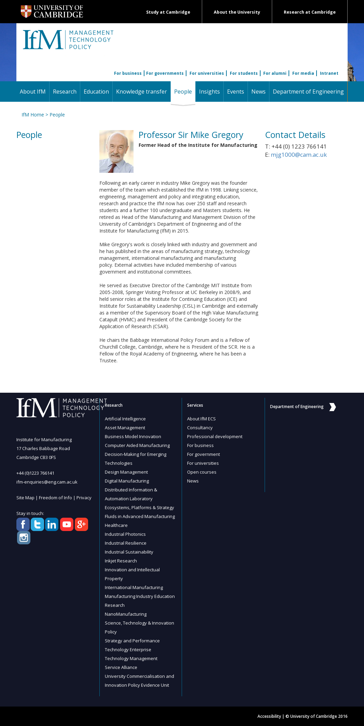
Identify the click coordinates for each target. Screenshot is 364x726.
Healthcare (116, 525)
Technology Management (131, 658)
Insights (209, 91)
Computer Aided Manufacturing (137, 445)
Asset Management (125, 427)
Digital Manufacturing (127, 481)
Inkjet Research (121, 561)
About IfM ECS (201, 419)
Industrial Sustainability (129, 552)
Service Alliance (121, 667)
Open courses (201, 472)
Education (96, 91)
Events (235, 91)
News (258, 91)
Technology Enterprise (128, 649)
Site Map (25, 497)
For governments (165, 73)
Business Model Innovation (133, 436)
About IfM (33, 91)
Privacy (84, 497)
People (184, 91)
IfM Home (33, 114)
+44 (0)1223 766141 (35, 473)
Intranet (329, 73)
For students (244, 73)
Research (64, 91)
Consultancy (200, 427)
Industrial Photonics (125, 534)
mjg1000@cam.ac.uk (299, 154)
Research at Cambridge (310, 12)
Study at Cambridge (168, 12)
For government (203, 454)
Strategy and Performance (132, 641)
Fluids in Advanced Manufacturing (140, 516)
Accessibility (269, 716)
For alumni (274, 73)
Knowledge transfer (141, 91)
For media (303, 73)
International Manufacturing (134, 587)
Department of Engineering (308, 91)
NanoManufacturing (125, 614)
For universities (207, 73)
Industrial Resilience (125, 543)
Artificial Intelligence (125, 419)
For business (128, 73)
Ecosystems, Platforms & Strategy (139, 507)
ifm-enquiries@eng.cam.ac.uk (47, 482)
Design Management (126, 472)
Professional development (214, 436)
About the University (237, 12)
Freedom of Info (55, 497)
